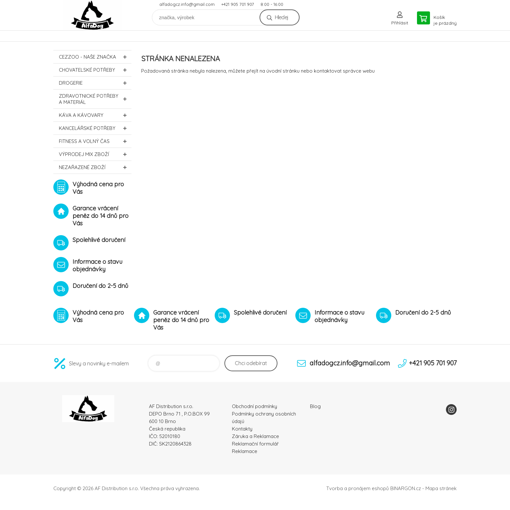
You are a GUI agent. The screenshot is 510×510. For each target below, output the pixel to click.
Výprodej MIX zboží (95, 154)
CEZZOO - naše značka (95, 56)
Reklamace (244, 451)
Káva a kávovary (95, 115)
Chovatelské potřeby (95, 70)
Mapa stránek (441, 488)
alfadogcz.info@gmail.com (187, 4)
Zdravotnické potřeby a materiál (95, 99)
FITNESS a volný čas (95, 141)
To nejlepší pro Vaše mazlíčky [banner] (92, 15)
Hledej (281, 17)
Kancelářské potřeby (95, 128)
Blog (315, 406)
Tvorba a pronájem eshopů (357, 488)
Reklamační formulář (255, 444)
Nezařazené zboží (95, 167)
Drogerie (95, 83)
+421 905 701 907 (237, 4)
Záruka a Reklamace (255, 436)
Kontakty (242, 429)
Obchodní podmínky (254, 406)
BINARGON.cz (405, 488)
